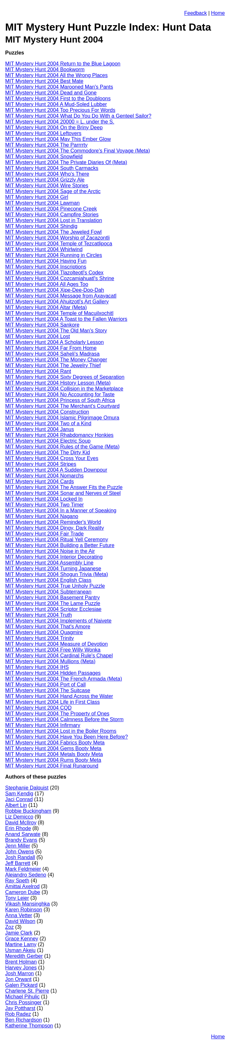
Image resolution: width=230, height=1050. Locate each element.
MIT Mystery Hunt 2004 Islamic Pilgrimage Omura (62, 417)
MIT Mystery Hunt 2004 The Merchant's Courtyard (62, 406)
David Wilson (20, 921)
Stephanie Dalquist (26, 787)
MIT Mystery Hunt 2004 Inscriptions (45, 267)
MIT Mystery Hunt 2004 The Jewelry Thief (53, 365)
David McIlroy (20, 822)
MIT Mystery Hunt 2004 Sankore (42, 325)
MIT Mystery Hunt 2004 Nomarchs (44, 475)
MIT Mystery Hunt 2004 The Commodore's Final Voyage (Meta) (77, 150)
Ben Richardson (23, 1020)
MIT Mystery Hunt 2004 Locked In (44, 499)
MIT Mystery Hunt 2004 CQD (38, 708)
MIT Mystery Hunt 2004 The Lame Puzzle (52, 603)
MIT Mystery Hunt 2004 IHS (37, 667)
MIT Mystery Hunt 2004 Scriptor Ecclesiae (53, 609)
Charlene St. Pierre (27, 991)
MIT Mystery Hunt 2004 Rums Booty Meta (53, 760)
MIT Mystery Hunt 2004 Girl (36, 197)
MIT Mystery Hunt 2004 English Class (48, 580)
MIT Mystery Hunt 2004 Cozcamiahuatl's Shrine (59, 278)
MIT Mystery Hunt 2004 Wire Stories (46, 185)
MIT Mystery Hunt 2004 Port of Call (45, 684)
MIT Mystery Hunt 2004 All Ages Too (46, 284)
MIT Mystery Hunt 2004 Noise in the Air (50, 551)
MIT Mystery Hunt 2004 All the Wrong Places (56, 75)
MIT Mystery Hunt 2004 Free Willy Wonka (53, 650)
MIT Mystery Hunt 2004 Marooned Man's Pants (59, 87)
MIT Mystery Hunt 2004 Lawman (42, 203)
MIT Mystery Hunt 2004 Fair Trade (44, 533)
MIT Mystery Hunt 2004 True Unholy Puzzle (55, 586)
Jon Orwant (18, 979)
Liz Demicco (19, 816)
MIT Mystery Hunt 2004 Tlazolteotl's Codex (54, 272)
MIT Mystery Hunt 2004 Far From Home (50, 348)
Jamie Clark (18, 933)
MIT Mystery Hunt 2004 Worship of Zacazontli (57, 237)
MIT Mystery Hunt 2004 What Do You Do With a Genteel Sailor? (78, 116)
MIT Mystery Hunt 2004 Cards (39, 481)
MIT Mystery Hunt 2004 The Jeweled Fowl (53, 232)
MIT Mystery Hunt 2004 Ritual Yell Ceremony (56, 539)
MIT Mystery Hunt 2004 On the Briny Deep (54, 127)
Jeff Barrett (17, 863)
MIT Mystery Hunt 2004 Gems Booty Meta (53, 748)
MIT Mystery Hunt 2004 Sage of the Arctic (53, 191)
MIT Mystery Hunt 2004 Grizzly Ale (45, 179)
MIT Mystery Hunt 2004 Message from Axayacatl (60, 296)
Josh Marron (19, 973)
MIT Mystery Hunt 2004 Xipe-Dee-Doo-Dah (54, 290)
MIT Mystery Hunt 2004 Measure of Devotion (56, 644)
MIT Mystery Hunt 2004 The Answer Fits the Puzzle (64, 487)
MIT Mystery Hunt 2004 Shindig (41, 226)
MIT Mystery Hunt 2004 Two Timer (44, 504)
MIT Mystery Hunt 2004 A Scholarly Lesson (54, 342)
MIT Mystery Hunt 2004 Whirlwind (44, 249)
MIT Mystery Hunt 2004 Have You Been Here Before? (66, 737)
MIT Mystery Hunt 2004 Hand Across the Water (59, 696)
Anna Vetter (18, 915)
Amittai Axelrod (22, 886)
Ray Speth (17, 880)
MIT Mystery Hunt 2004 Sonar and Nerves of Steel (63, 493)
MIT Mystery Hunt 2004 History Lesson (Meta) (58, 383)
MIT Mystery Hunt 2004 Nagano (41, 516)
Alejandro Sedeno (25, 875)
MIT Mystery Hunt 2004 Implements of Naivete (58, 620)
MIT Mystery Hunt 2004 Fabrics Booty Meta (55, 742)
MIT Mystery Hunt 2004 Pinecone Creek (51, 208)
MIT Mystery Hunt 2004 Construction (47, 412)
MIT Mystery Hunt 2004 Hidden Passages (53, 673)
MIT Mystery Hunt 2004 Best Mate (44, 81)
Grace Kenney (21, 938)
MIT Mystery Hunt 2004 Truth (38, 615)
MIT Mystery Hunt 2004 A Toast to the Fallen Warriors (66, 319)
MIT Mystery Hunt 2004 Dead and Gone (50, 92)
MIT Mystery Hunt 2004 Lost (37, 336)
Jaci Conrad (19, 799)
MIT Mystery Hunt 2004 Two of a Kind (48, 423)
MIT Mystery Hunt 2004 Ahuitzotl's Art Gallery (57, 301)
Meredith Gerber (24, 956)
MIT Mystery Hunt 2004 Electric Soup (48, 441)
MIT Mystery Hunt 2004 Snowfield (44, 156)
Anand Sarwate (22, 834)
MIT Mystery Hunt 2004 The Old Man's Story (56, 330)
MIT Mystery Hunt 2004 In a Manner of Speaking (60, 510)
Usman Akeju (20, 950)
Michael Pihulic (22, 996)
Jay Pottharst (20, 1008)
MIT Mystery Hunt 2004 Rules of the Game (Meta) (62, 446)
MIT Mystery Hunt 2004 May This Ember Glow (58, 139)
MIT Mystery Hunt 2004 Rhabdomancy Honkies (59, 435)
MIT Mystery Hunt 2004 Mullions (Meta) (50, 661)
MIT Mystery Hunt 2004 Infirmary (42, 725)
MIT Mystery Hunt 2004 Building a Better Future (60, 545)
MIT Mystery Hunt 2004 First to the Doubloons (58, 98)
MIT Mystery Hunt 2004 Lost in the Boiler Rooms (60, 731)
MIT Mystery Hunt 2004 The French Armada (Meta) (63, 679)
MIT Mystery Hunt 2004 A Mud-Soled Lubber (56, 104)
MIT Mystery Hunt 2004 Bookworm (45, 69)
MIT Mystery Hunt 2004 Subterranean (48, 591)
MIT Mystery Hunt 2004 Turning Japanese (53, 568)
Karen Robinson (23, 909)
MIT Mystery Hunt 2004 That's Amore (47, 626)
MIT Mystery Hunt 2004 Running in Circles (53, 255)
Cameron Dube (22, 892)
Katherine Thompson (29, 1025)
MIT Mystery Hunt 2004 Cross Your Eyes (51, 458)
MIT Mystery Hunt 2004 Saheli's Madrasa (52, 354)
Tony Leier (17, 898)
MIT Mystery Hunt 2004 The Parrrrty (46, 145)
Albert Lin (16, 805)
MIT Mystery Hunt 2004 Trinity (39, 638)
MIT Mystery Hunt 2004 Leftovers (43, 133)
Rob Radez (18, 1014)
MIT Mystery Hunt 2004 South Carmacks (51, 168)
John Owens (19, 851)
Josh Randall (20, 857)
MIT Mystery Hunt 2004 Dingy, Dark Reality (54, 528)
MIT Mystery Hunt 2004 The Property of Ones (57, 713)
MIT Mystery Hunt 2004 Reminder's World (53, 522)
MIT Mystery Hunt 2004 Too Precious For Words (60, 110)
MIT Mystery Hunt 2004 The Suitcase (47, 690)
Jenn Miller (17, 846)
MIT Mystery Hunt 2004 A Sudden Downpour (56, 470)
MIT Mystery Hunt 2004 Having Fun (45, 261)
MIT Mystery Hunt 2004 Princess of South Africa (60, 400)
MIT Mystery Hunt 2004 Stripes (40, 464)
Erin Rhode (18, 828)
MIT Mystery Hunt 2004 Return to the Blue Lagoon (62, 63)
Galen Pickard (21, 985)
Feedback (195, 13)
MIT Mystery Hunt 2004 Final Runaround (51, 766)
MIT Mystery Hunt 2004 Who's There (47, 174)
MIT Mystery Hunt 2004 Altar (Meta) (46, 307)
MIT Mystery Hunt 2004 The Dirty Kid (47, 452)
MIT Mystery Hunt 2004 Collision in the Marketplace (64, 388)
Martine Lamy (20, 944)
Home (218, 13)
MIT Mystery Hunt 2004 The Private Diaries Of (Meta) (66, 162)
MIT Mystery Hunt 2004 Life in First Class (52, 702)
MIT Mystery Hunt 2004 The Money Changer (56, 359)
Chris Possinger (23, 1002)
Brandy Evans (21, 840)
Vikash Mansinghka (27, 904)
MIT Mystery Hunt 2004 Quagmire (44, 632)
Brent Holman (21, 962)
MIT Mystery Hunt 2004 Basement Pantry (52, 597)
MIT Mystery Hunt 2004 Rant (38, 371)
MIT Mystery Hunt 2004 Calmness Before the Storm (64, 719)
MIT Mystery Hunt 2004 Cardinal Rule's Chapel (59, 655)
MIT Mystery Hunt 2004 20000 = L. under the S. (59, 121)
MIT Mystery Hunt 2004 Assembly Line (49, 562)
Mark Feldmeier (23, 869)
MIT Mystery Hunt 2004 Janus (39, 429)
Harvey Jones (21, 967)
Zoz (9, 927)
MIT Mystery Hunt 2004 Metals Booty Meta (54, 754)
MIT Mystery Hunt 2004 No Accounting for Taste (60, 394)
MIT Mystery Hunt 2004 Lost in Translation (53, 220)
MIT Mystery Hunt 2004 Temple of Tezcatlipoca (58, 243)
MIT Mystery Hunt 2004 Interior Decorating (54, 557)
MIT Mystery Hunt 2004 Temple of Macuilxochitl (59, 313)
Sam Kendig (19, 793)
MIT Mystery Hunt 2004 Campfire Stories (52, 214)
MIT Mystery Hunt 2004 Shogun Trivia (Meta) (56, 574)
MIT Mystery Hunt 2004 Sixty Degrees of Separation (65, 377)
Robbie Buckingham (28, 811)
